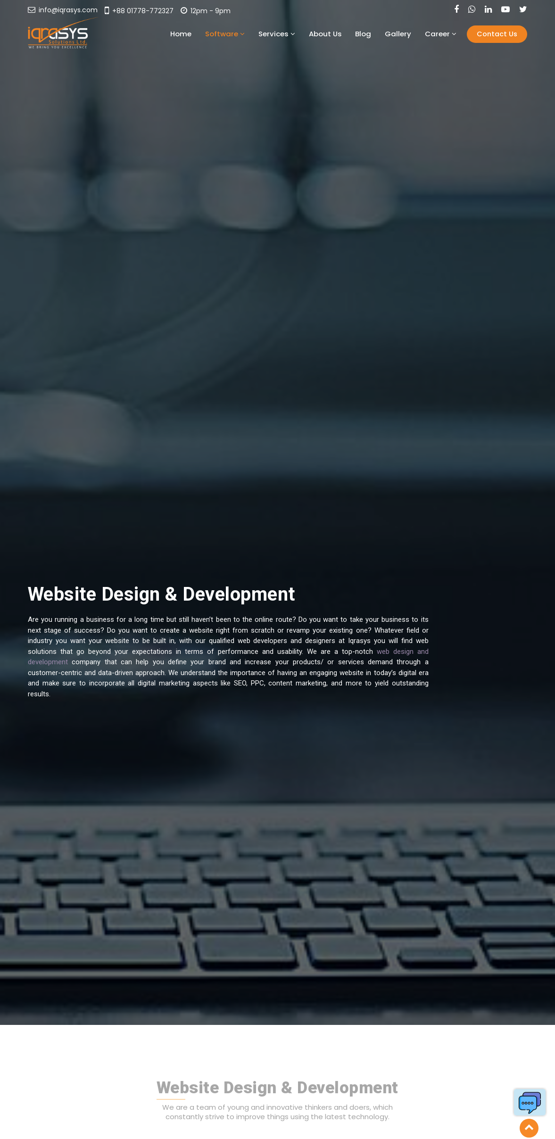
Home (244, 34)
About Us (359, 34)
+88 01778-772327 (139, 11)
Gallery (414, 34)
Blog (388, 34)
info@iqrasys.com (63, 10)
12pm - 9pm (206, 11)
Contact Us (497, 34)
